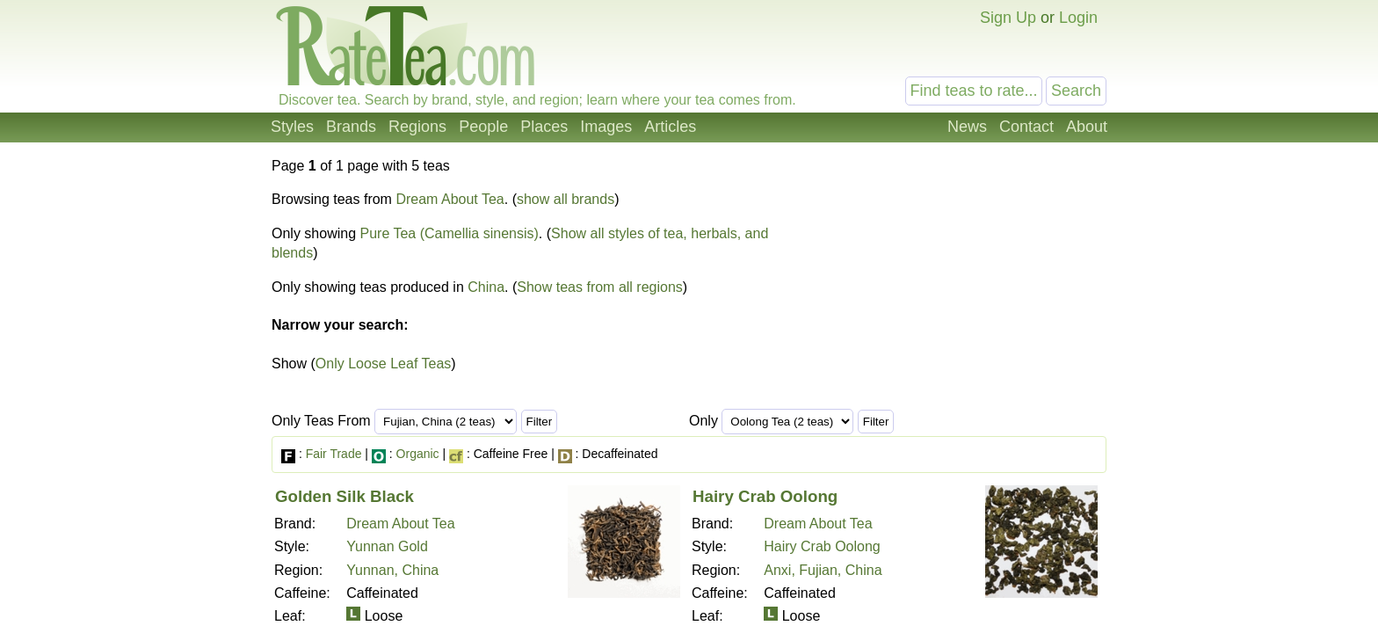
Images (606, 126)
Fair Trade (334, 454)
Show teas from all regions (600, 287)
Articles (670, 126)
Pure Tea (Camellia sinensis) (449, 233)
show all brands (565, 199)
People (483, 126)
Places (544, 126)
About (1086, 126)
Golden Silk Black (344, 496)
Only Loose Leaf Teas (383, 363)
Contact (1026, 126)
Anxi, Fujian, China (822, 570)
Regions (417, 126)
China (486, 287)
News (967, 126)
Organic (417, 454)
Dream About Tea (449, 199)
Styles (292, 126)
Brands (351, 126)
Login (1078, 17)
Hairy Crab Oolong (765, 496)
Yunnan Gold (387, 546)
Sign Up (1008, 17)
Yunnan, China (392, 570)
